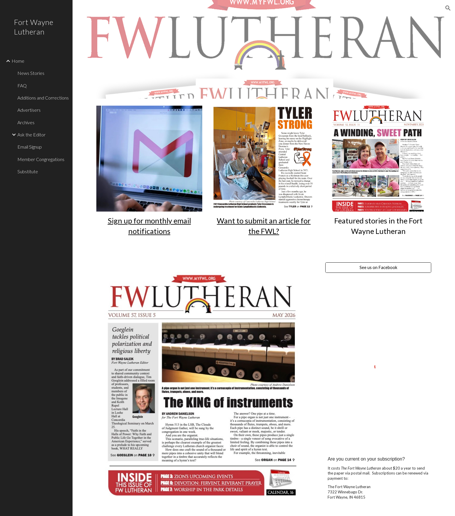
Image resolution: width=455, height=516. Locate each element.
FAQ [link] (22, 85)
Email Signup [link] (29, 146)
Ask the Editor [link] (31, 134)
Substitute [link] (27, 171)
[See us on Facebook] (378, 267)
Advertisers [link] (29, 110)
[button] (448, 8)
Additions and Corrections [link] (43, 97)
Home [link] (18, 61)
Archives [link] (26, 122)
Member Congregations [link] (40, 159)
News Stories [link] (30, 73)
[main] (149, 226)
